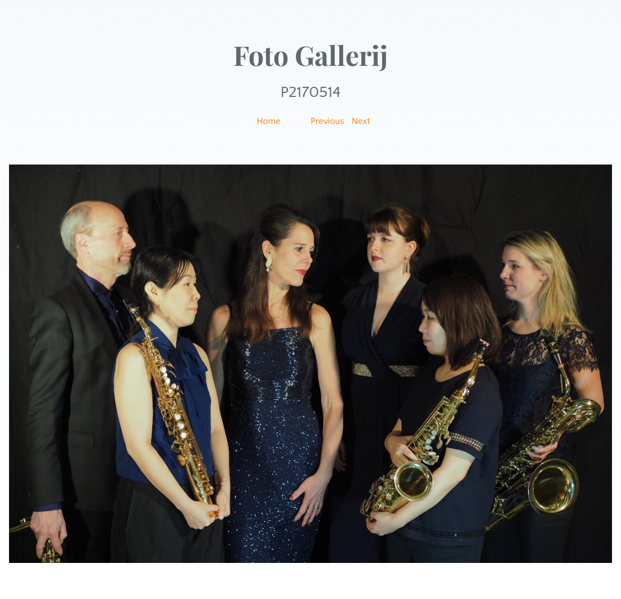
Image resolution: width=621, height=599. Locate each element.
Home (268, 121)
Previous (327, 121)
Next (361, 121)
